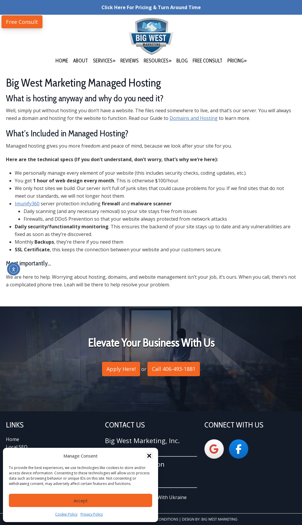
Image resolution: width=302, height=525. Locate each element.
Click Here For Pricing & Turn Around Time (151, 7)
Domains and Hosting (194, 118)
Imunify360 (27, 203)
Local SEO (16, 447)
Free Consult (22, 21)
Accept (81, 500)
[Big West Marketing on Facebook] (238, 449)
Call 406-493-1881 (174, 368)
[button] (149, 456)
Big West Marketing (151, 36)
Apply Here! (121, 368)
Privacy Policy (92, 514)
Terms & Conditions (159, 519)
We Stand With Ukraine (161, 497)
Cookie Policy (66, 514)
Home (12, 439)
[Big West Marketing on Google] (214, 449)
